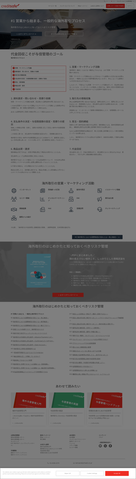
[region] (68, 473)
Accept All (117, 473)
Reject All (68, 473)
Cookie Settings (92, 473)
